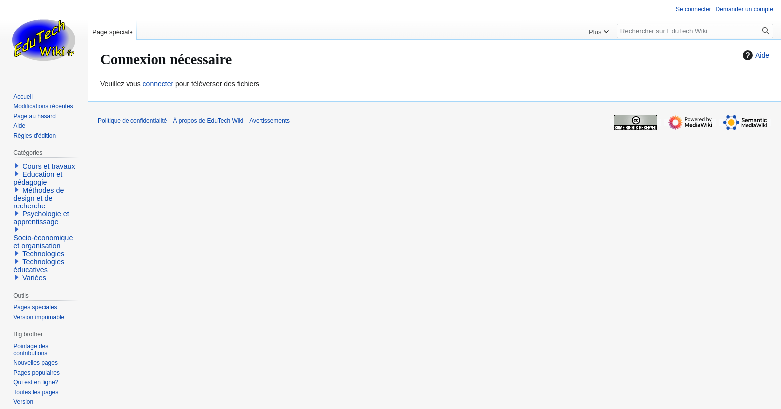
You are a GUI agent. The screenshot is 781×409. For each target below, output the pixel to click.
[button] (16, 165)
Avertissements (269, 120)
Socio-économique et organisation (43, 242)
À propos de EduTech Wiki (208, 120)
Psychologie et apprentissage (41, 218)
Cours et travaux (48, 166)
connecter (158, 84)
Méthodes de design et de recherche (38, 198)
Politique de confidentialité (132, 120)
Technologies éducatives (38, 266)
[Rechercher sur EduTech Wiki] (695, 31)
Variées (34, 278)
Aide (754, 55)
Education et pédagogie (37, 178)
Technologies (43, 254)
